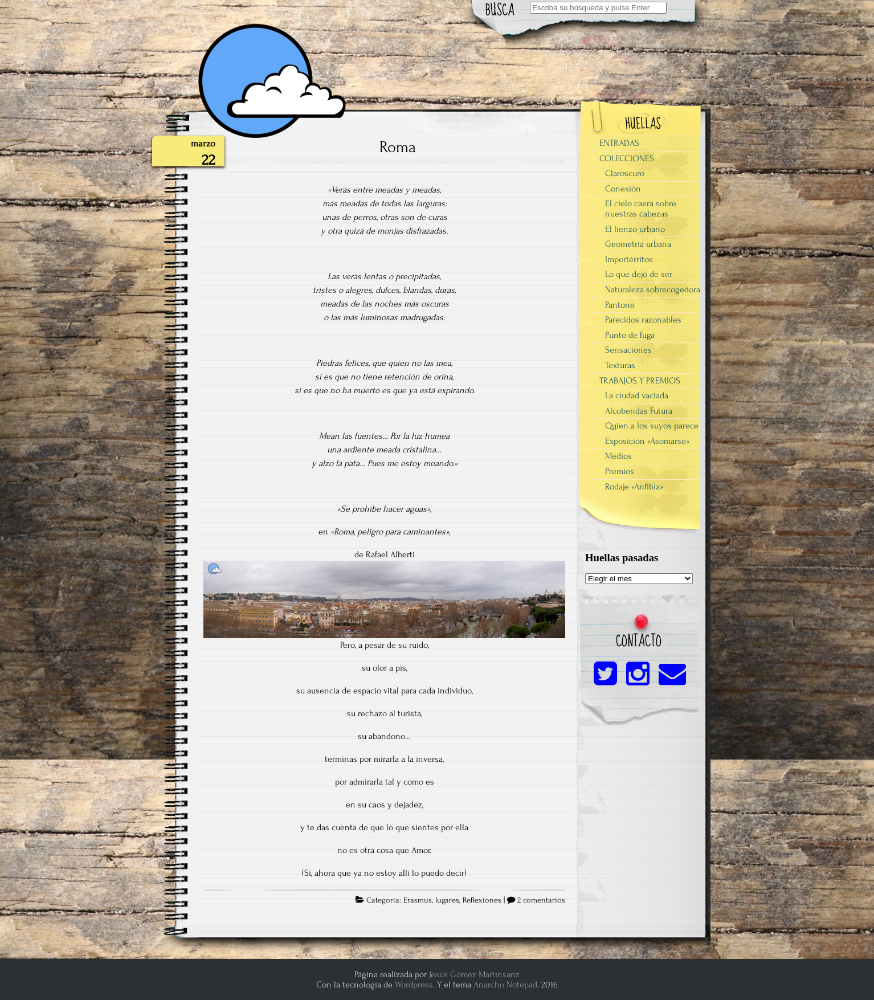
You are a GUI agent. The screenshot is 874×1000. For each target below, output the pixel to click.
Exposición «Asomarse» (647, 441)
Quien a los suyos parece (652, 426)
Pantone (620, 305)
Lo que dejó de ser (638, 274)
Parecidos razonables (643, 320)
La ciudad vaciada (636, 395)
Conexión (623, 188)
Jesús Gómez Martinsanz (474, 974)
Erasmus (417, 900)
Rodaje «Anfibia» (634, 486)
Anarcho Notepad (505, 984)
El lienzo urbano (635, 229)
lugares (447, 900)
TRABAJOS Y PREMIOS (639, 380)
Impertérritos (629, 259)
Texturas (620, 365)
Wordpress (414, 984)
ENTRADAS (619, 143)
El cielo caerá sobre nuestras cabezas (640, 208)
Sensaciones (628, 350)
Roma (397, 147)
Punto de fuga (630, 335)
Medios (618, 456)
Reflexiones (482, 900)
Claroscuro (624, 173)
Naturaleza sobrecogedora (652, 289)
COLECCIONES (626, 158)
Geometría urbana (638, 244)
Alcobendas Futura (638, 411)
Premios (619, 471)
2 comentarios (541, 900)
